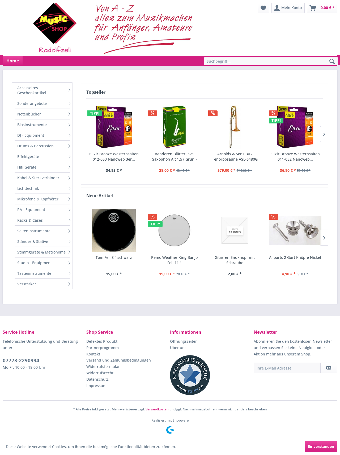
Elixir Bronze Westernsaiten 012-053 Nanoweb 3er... (114, 156)
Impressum (96, 385)
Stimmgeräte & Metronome (41, 252)
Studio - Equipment (34, 262)
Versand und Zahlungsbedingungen (118, 360)
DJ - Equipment (30, 135)
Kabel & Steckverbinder (38, 177)
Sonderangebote (32, 103)
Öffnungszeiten (184, 341)
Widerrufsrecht (99, 372)
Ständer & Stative (32, 241)
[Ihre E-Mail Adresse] (287, 368)
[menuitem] (263, 8)
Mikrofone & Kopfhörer (37, 198)
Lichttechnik (28, 188)
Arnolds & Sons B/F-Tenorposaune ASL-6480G (235, 156)
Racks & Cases (30, 220)
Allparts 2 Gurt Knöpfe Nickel (295, 257)
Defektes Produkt (101, 341)
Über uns (178, 347)
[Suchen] (332, 61)
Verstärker (26, 283)
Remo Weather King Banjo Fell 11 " (174, 260)
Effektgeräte (28, 156)
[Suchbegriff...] (271, 61)
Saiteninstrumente (33, 230)
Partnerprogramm (102, 347)
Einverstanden (321, 446)
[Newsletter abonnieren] (328, 368)
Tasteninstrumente (34, 273)
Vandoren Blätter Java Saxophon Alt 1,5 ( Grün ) (174, 156)
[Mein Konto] (288, 8)
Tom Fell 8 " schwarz (114, 257)
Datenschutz (97, 379)
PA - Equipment (31, 209)
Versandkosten (157, 409)
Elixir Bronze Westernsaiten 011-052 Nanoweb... (295, 156)
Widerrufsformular (103, 366)
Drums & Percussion (35, 145)
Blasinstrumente (32, 124)
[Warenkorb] (322, 8)
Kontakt (93, 354)
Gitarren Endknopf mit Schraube (235, 260)
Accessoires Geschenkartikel (31, 90)
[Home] (13, 61)
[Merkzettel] (263, 8)
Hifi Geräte (26, 167)
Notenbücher (29, 114)
